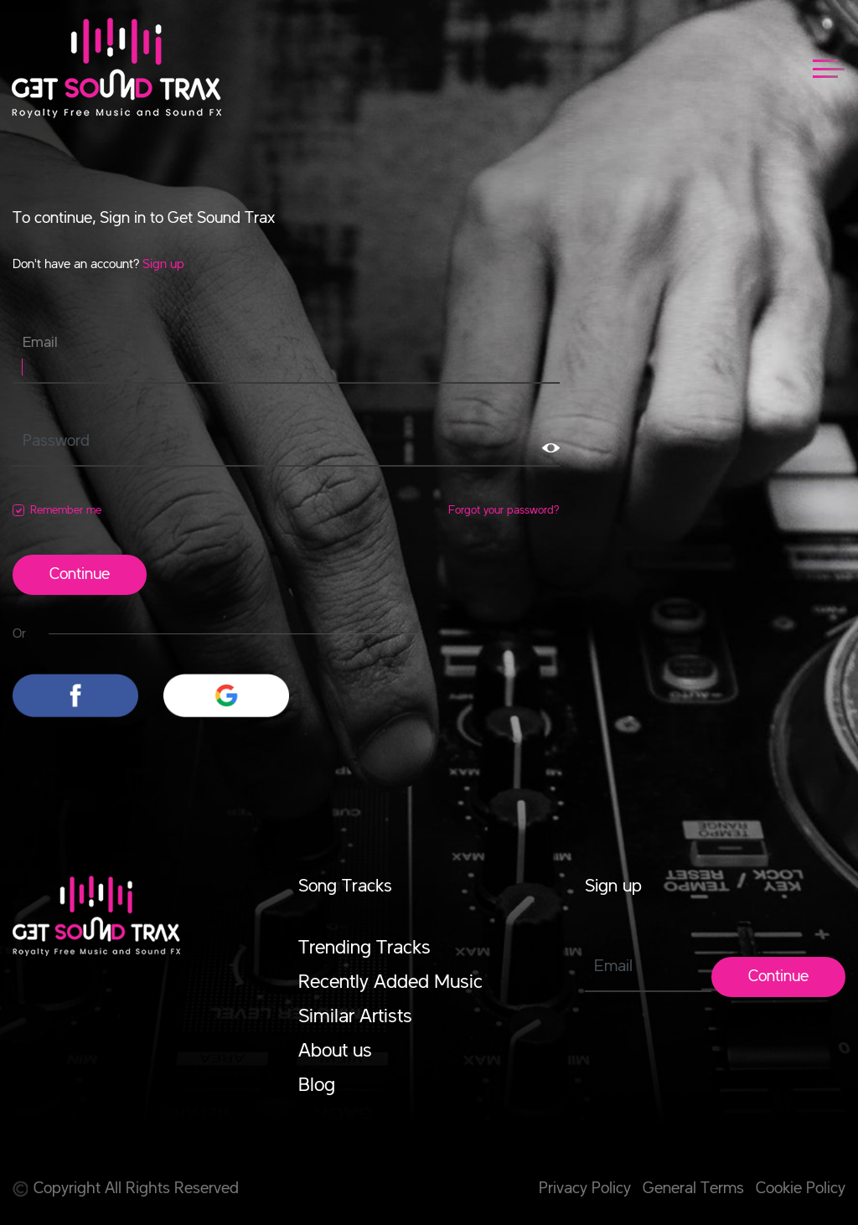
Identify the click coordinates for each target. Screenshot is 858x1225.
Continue (79, 574)
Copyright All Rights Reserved (126, 1189)
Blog (316, 1086)
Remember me (65, 510)
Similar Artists (355, 1017)
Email (40, 342)
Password (56, 441)
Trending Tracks (364, 948)
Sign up (163, 264)
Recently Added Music (390, 983)
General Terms (693, 1189)
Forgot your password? (504, 510)
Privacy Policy (585, 1189)
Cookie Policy (800, 1189)
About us (335, 1052)
